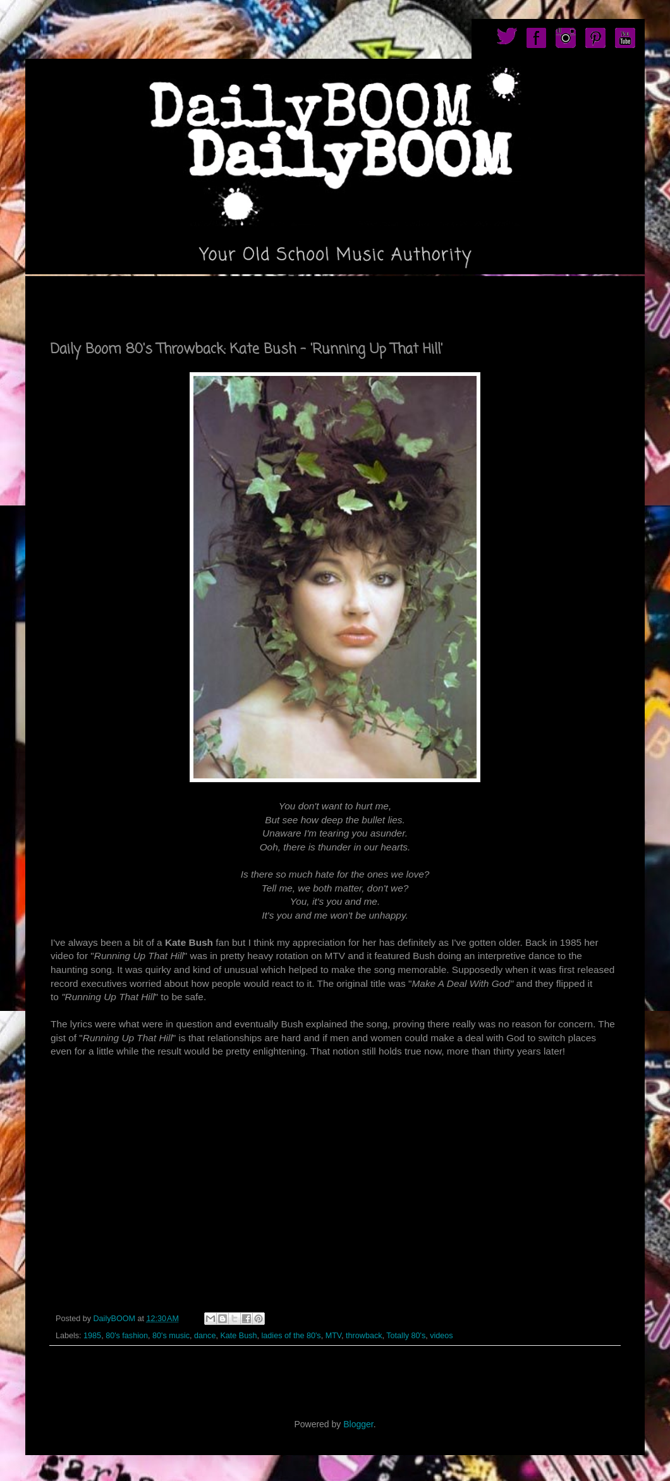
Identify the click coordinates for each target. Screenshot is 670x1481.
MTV (333, 1335)
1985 (92, 1335)
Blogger (358, 1424)
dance (205, 1335)
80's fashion (127, 1335)
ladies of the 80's (291, 1335)
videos (441, 1335)
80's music (171, 1335)
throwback (364, 1335)
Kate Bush (238, 1335)
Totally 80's (405, 1335)
